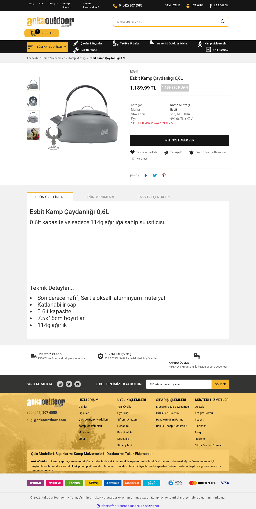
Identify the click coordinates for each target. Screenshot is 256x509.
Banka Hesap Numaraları (171, 426)
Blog (31, 3)
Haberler (200, 438)
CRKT (82, 438)
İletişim (53, 3)
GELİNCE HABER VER (179, 140)
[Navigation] (47, 47)
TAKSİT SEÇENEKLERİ (154, 197)
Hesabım (123, 426)
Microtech (85, 432)
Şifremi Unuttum (127, 419)
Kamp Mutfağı (180, 105)
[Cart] (41, 33)
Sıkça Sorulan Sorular (208, 445)
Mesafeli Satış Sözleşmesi (172, 406)
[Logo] (50, 22)
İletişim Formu (204, 413)
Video (41, 3)
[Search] (171, 22)
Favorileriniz (124, 432)
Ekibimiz (200, 426)
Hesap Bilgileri (66, 5)
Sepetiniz (123, 438)
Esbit (134, 71)
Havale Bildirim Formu (169, 419)
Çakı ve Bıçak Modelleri (93, 419)
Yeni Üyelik (124, 406)
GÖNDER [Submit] (220, 384)
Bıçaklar (84, 413)
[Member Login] (195, 5)
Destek (199, 406)
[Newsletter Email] (187, 384)
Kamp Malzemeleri (90, 426)
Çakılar (83, 406)
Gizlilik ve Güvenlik (167, 413)
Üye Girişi (123, 413)
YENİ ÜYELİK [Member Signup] (173, 5)
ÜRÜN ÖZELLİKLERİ (49, 197)
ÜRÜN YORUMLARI (99, 197)
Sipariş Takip (125, 445)
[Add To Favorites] (143, 152)
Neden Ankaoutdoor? (91, 5)
